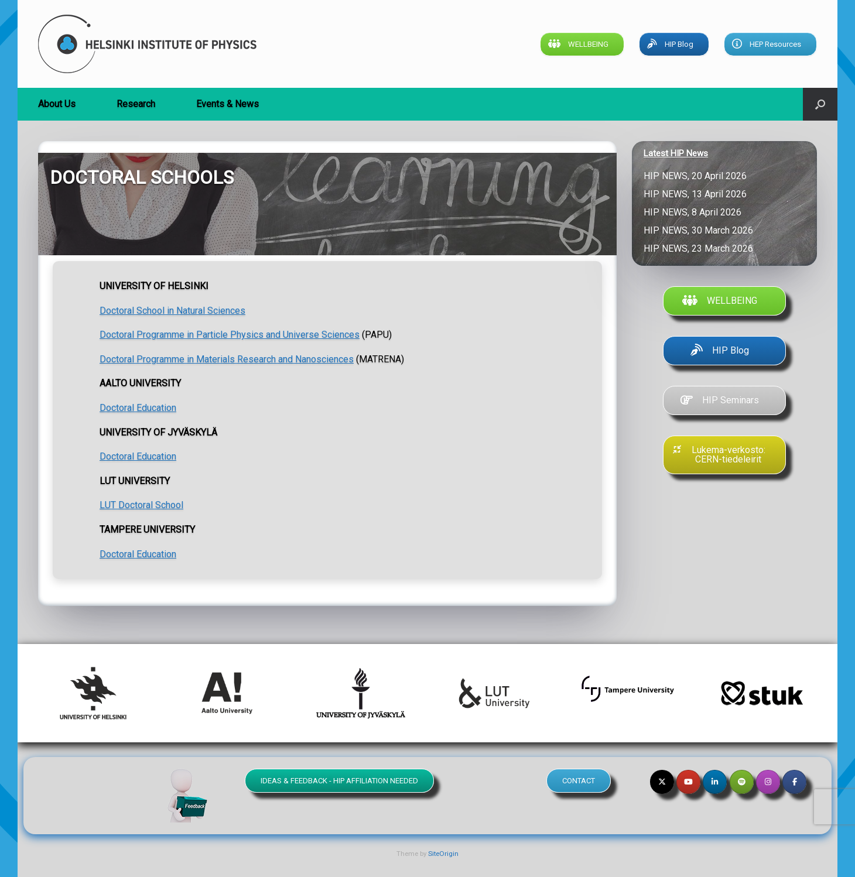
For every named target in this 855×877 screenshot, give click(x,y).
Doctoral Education (138, 407)
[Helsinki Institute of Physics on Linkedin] (715, 782)
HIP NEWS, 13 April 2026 (697, 194)
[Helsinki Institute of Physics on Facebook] (794, 782)
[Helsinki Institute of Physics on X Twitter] (662, 782)
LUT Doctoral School (141, 505)
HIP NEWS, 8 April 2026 (695, 212)
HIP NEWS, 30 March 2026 (701, 230)
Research (136, 103)
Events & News (227, 103)
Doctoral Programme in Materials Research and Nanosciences (227, 359)
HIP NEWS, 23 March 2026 (699, 248)
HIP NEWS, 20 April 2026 (697, 175)
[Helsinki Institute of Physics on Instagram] (768, 782)
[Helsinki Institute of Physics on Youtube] (688, 782)
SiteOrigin (443, 853)
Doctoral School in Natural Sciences (172, 310)
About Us (57, 103)
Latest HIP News (676, 153)
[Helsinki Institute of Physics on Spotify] (742, 782)
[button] (820, 104)
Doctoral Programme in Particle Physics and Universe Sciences (230, 334)
